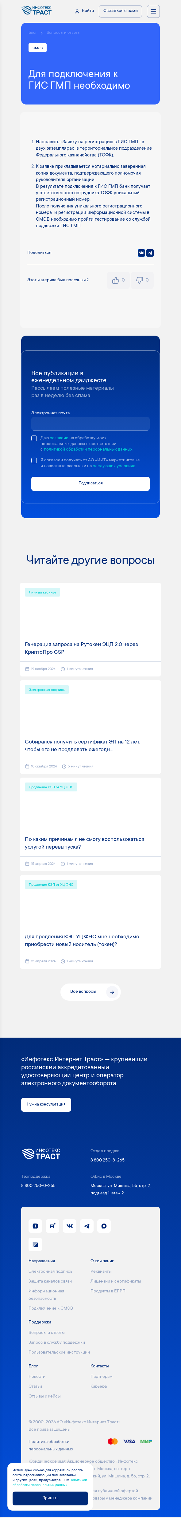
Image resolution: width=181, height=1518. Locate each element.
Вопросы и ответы (63, 32)
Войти (88, 11)
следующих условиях (114, 466)
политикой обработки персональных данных (88, 450)
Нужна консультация (47, 1105)
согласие (59, 438)
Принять (50, 1498)
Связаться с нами (120, 11)
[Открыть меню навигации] (153, 11)
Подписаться (91, 484)
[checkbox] (34, 438)
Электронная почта (50, 413)
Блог (33, 32)
